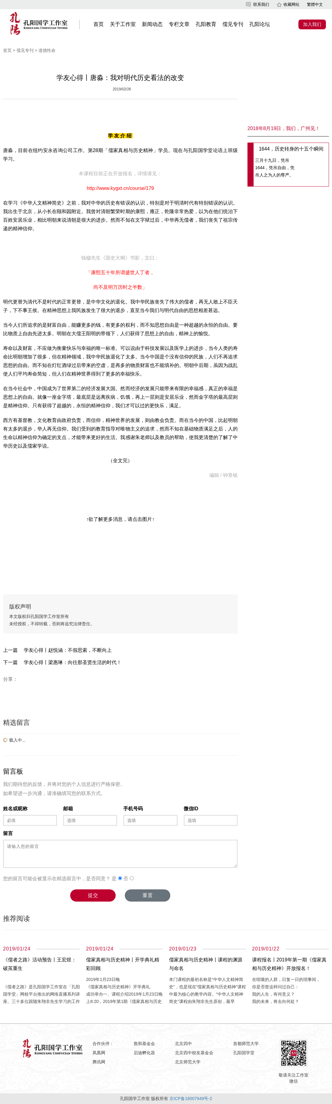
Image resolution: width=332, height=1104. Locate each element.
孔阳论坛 (259, 24)
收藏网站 (291, 4)
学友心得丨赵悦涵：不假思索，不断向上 (68, 650)
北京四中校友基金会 (194, 1052)
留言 (8, 833)
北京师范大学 (187, 1061)
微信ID (191, 808)
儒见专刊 (232, 24)
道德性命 (47, 50)
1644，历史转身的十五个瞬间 (291, 148)
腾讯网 (98, 1061)
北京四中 (183, 1043)
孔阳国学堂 (243, 1052)
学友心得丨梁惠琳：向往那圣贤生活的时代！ (72, 662)
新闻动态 (152, 24)
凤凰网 (98, 1052)
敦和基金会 (144, 1043)
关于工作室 (123, 24)
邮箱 (68, 808)
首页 (98, 24)
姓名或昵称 (15, 808)
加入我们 (312, 24)
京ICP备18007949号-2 (190, 1098)
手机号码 (133, 808)
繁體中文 (315, 4)
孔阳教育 (206, 24)
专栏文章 (179, 24)
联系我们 (261, 4)
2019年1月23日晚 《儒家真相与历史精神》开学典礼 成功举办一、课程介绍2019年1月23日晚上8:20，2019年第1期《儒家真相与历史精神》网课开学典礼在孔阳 (124, 994)
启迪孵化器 (144, 1052)
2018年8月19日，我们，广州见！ (283, 128)
